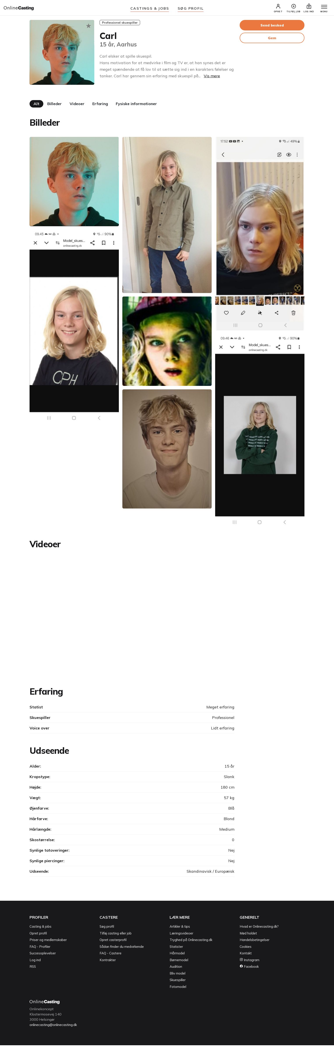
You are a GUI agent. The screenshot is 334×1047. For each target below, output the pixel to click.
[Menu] (322, 8)
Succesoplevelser (43, 955)
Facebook (249, 968)
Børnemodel (179, 962)
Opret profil (38, 935)
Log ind (35, 962)
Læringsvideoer (181, 935)
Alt (36, 105)
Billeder (54, 105)
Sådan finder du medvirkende (122, 948)
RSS (33, 968)
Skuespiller (178, 982)
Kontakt (246, 955)
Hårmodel (177, 955)
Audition (176, 968)
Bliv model (177, 975)
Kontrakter (108, 962)
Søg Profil (191, 8)
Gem (272, 39)
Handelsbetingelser (254, 942)
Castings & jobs (149, 8)
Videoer (77, 105)
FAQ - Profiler (40, 948)
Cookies (245, 948)
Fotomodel (178, 988)
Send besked (272, 27)
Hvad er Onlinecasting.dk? (259, 928)
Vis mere (212, 77)
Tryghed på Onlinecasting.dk (191, 942)
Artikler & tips (180, 928)
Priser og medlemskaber (48, 942)
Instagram (249, 962)
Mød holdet (248, 935)
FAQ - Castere (110, 955)
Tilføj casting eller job (116, 935)
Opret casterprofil (113, 942)
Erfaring (100, 105)
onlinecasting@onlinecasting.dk (55, 1026)
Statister (176, 948)
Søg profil (107, 928)
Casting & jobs (40, 928)
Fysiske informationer (136, 105)
